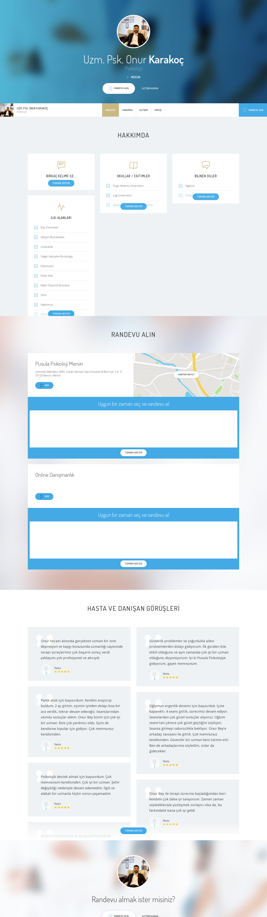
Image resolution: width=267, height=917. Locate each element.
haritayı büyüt (186, 374)
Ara (44, 385)
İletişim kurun (150, 88)
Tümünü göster (61, 313)
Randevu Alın (253, 110)
